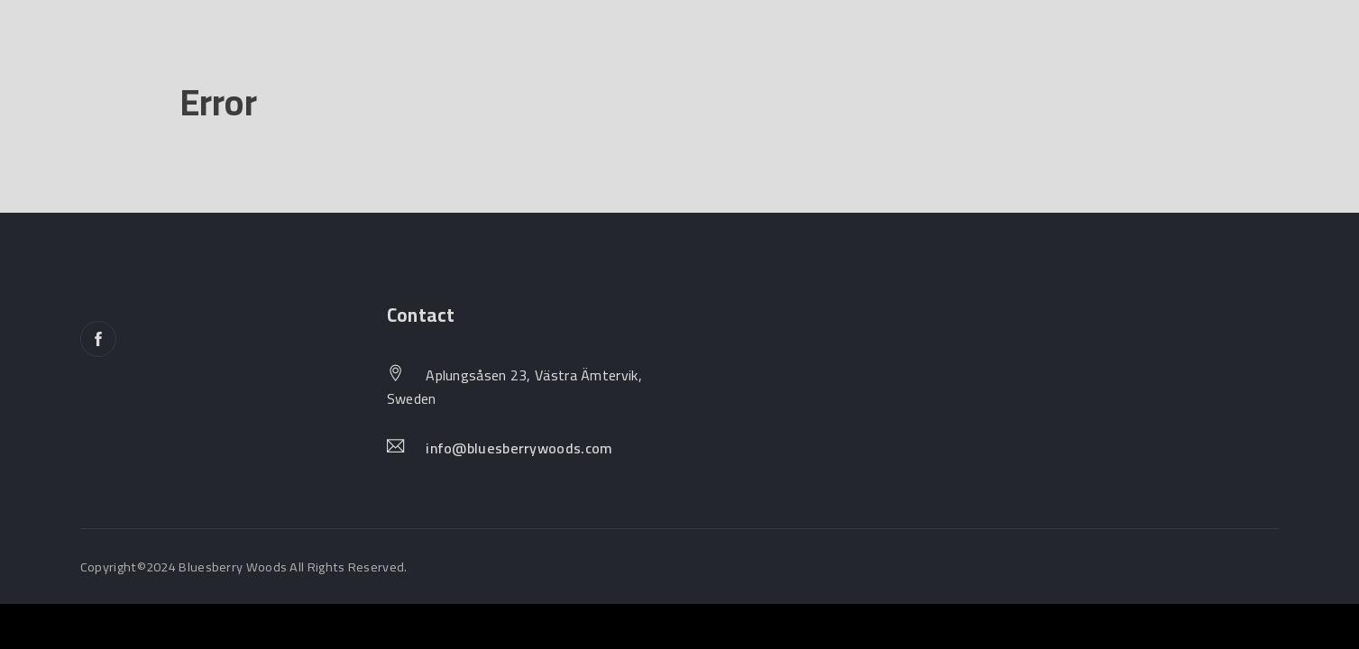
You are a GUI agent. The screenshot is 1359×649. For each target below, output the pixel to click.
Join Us (421, 57)
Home (105, 57)
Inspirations (553, 57)
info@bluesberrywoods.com (519, 449)
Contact (691, 57)
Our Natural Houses (260, 57)
